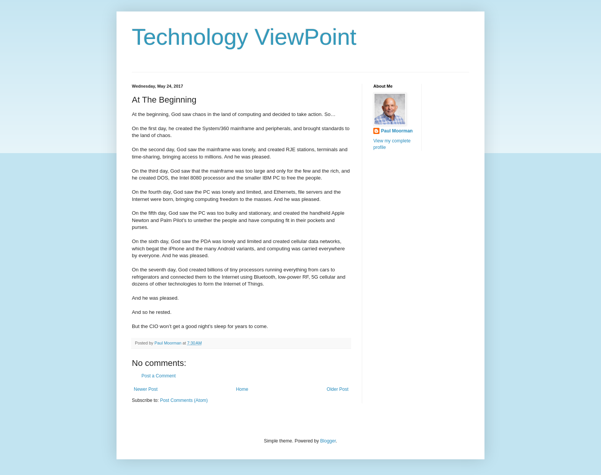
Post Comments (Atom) (184, 400)
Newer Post (146, 389)
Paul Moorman (397, 131)
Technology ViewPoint (244, 37)
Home (242, 389)
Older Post (337, 389)
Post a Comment (158, 376)
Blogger (328, 441)
